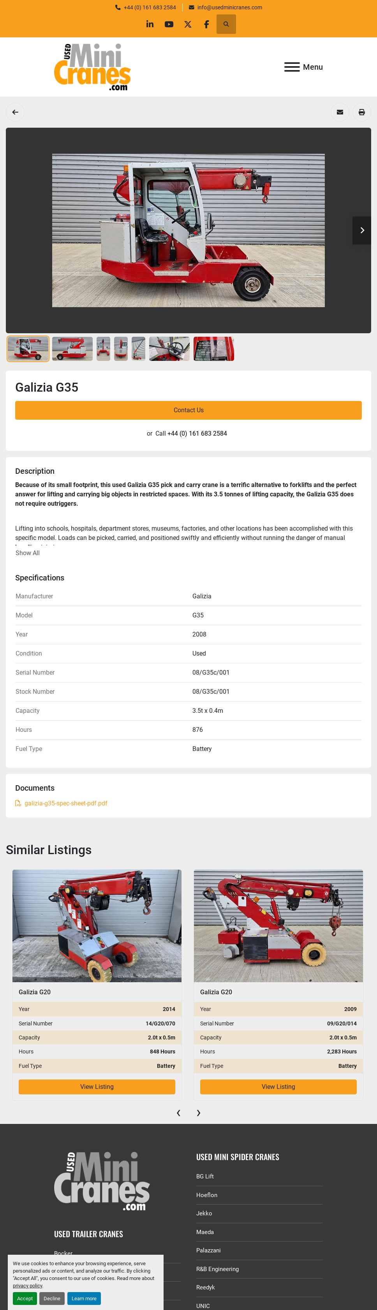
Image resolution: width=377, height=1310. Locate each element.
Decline (52, 1298)
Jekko (204, 1213)
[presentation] (178, 1112)
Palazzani (208, 1250)
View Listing (97, 1086)
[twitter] (188, 24)
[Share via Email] (340, 112)
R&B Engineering (217, 1269)
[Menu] (292, 67)
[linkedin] (149, 24)
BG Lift (205, 1176)
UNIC (203, 1306)
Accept (25, 1298)
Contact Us (189, 410)
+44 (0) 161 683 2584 (150, 7)
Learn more (84, 1298)
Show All (28, 553)
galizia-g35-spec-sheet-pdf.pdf (61, 803)
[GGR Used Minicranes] (117, 1181)
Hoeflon (206, 1195)
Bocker (63, 1253)
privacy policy (27, 1286)
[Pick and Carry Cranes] (15, 112)
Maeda (205, 1232)
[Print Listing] (361, 112)
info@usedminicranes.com (229, 7)
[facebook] (208, 24)
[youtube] (168, 24)
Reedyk (205, 1287)
